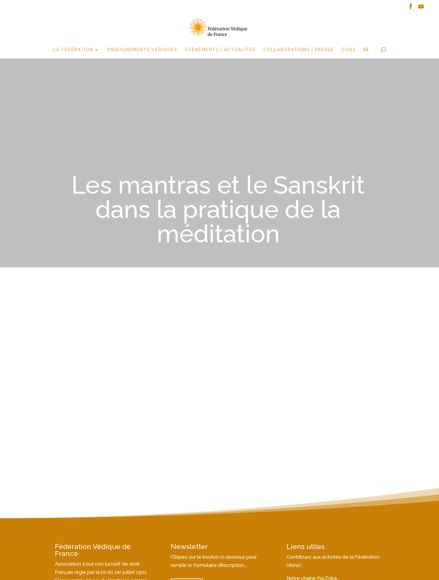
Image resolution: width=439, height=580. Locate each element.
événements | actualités (220, 49)
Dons (348, 49)
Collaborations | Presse (298, 49)
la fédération (73, 49)
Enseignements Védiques (142, 49)
